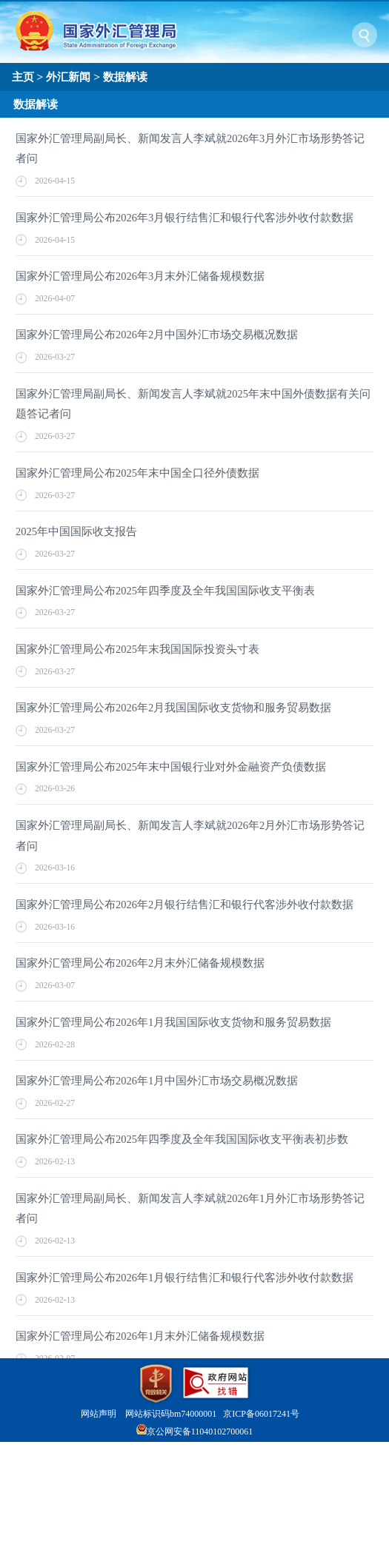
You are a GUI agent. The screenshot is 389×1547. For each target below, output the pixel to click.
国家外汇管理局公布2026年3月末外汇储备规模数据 (140, 276)
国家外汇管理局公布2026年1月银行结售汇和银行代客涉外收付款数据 (184, 1277)
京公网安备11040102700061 (200, 1431)
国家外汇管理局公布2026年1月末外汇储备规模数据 (140, 1336)
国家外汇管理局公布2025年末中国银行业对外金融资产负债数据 (171, 767)
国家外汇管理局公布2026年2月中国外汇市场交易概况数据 (157, 334)
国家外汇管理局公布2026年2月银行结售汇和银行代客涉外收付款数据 (184, 904)
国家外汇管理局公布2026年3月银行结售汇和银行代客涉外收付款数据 (184, 218)
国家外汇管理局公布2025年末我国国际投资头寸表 (137, 649)
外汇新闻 (68, 76)
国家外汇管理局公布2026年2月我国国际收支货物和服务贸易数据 (173, 708)
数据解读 (125, 76)
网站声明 (98, 1414)
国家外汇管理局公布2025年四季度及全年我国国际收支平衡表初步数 (182, 1139)
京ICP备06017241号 (261, 1414)
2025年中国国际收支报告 (76, 531)
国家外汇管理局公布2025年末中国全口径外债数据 (137, 473)
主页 (23, 76)
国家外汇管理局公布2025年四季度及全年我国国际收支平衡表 (165, 591)
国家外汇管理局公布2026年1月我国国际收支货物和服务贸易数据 (173, 1022)
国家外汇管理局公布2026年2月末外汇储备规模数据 (140, 963)
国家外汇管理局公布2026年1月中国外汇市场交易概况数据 (157, 1081)
